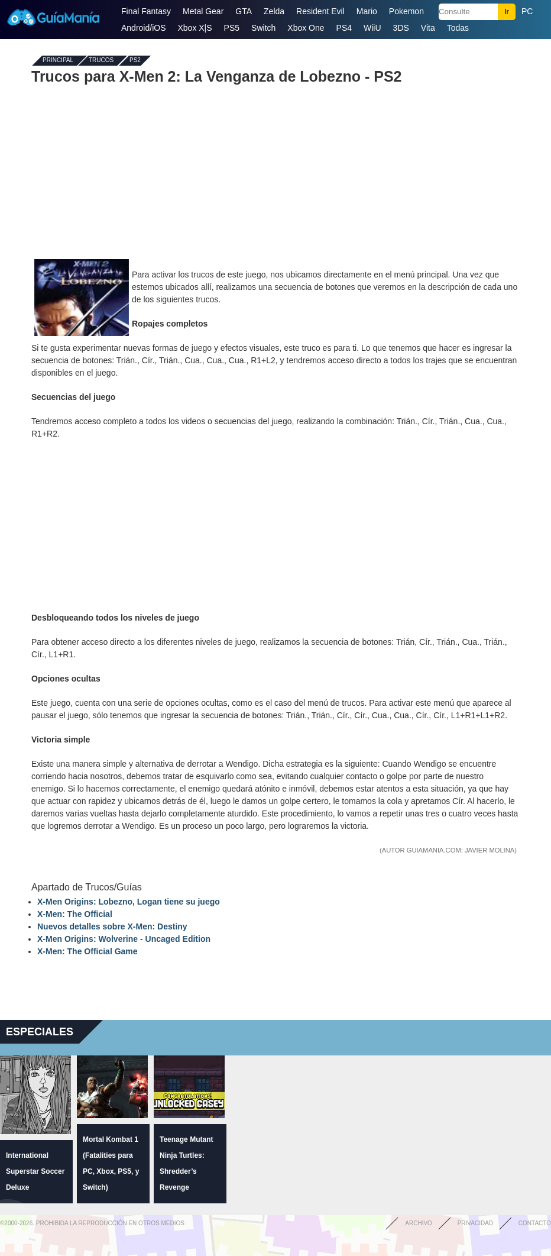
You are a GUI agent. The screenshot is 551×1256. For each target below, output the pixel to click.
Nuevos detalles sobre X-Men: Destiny (112, 926)
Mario (366, 11)
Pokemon (406, 11)
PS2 (135, 61)
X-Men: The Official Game (87, 951)
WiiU (372, 28)
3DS (401, 28)
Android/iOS (143, 28)
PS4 (344, 28)
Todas (458, 28)
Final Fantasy (146, 11)
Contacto (534, 1223)
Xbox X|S (194, 28)
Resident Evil (320, 11)
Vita (428, 28)
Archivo (418, 1223)
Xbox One (305, 28)
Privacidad (475, 1223)
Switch (263, 28)
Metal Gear (203, 11)
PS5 (231, 28)
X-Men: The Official (74, 914)
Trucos (101, 61)
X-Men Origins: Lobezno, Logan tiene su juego (128, 901)
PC (527, 11)
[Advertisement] (275, 170)
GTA (243, 11)
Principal (58, 61)
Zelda (274, 11)
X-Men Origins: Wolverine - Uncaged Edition (123, 939)
